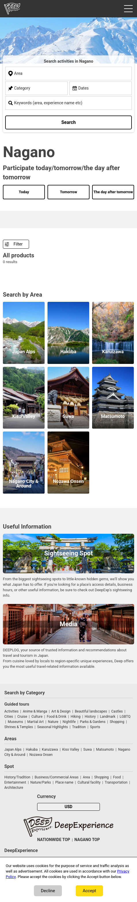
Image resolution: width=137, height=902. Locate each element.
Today (24, 192)
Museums (15, 721)
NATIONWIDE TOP (53, 840)
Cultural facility (88, 782)
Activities (11, 711)
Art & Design (61, 711)
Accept (89, 891)
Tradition (79, 727)
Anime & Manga (35, 711)
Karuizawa (50, 749)
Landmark (107, 716)
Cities (8, 716)
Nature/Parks (41, 782)
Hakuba (32, 749)
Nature (53, 721)
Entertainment (15, 782)
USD (69, 807)
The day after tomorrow (113, 192)
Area (86, 777)
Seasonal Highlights (52, 727)
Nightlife (69, 721)
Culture (36, 716)
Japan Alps (13, 749)
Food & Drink (56, 716)
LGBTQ (125, 716)
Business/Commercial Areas (56, 777)
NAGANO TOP (87, 840)
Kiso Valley (70, 749)
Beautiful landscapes (91, 711)
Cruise (22, 716)
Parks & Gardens (93, 721)
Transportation (116, 782)
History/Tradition (17, 777)
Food (117, 777)
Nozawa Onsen (40, 754)
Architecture (13, 787)
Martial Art (35, 721)
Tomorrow (68, 192)
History (90, 716)
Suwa (87, 749)
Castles (117, 711)
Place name (64, 782)
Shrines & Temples (18, 727)
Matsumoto (105, 749)
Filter (18, 244)
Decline (48, 891)
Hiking (75, 716)
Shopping (117, 721)
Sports (95, 727)
